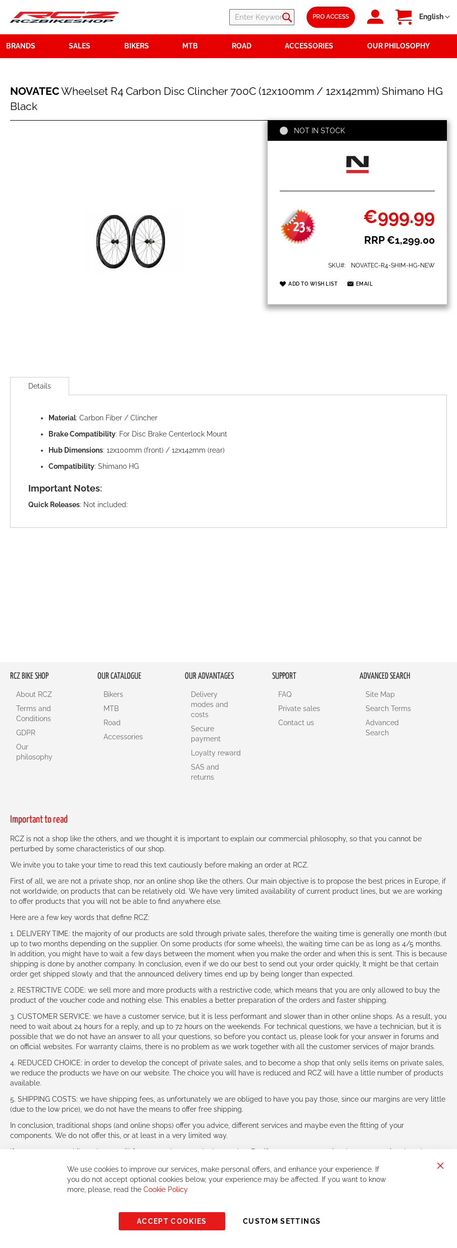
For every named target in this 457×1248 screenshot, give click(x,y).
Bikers (113, 694)
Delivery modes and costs (209, 704)
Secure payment (206, 734)
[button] (434, 17)
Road (112, 723)
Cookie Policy (165, 1189)
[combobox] (233, 17)
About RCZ (34, 694)
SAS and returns (205, 772)
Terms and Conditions (33, 713)
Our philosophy (34, 752)
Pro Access (331, 16)
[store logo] (64, 17)
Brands (20, 46)
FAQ (284, 694)
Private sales (299, 708)
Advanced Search (382, 728)
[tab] (39, 386)
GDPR (25, 733)
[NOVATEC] (357, 180)
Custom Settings (282, 1221)
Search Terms (388, 708)
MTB (111, 708)
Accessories (123, 737)
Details (39, 386)
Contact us (296, 723)
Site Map (380, 694)
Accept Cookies (172, 1221)
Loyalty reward (216, 753)
